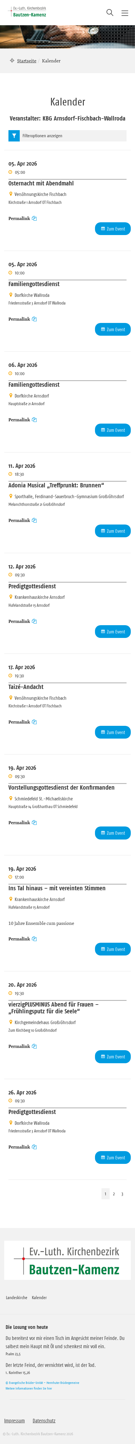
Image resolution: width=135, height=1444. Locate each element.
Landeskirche (16, 1297)
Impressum (14, 1421)
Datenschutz (44, 1421)
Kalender (39, 1297)
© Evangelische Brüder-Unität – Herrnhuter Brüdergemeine (42, 1382)
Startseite (26, 61)
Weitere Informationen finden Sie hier (29, 1388)
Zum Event (116, 229)
